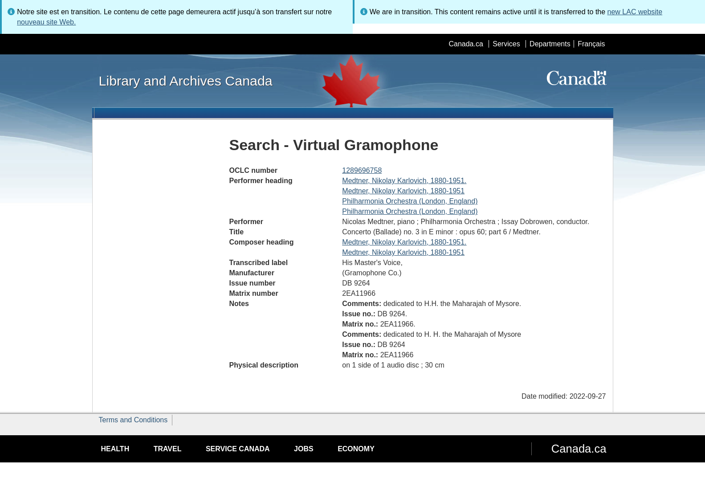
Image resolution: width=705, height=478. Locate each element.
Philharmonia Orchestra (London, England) (409, 201)
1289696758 (362, 170)
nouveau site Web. (46, 22)
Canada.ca (465, 44)
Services (506, 44)
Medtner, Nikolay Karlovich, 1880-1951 (403, 191)
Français (591, 44)
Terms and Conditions (133, 420)
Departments (550, 44)
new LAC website (635, 12)
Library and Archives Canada (186, 80)
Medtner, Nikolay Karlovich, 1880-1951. (404, 180)
